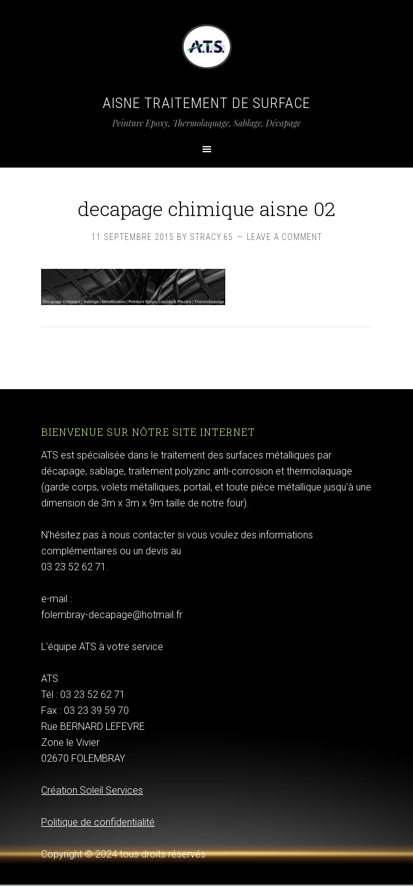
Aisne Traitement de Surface (206, 103)
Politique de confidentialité (98, 822)
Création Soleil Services (92, 790)
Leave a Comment (284, 237)
